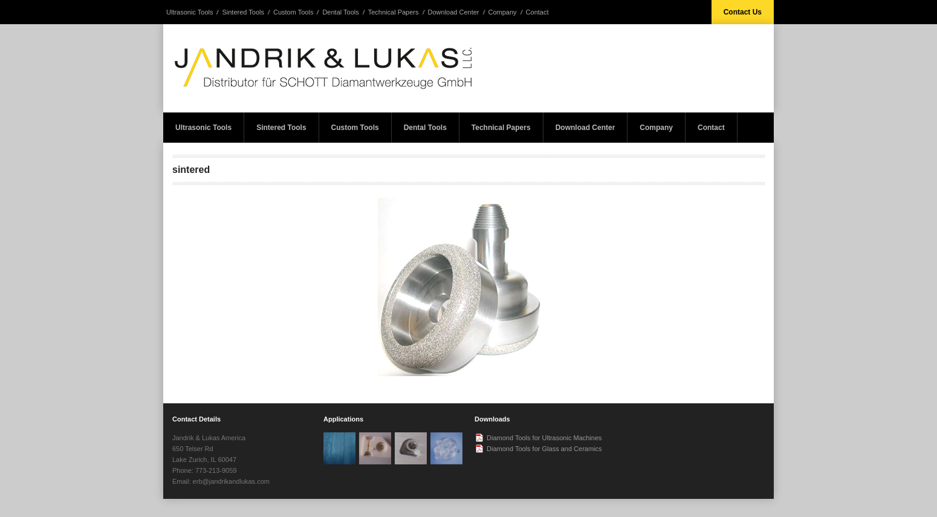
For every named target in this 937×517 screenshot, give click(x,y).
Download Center (453, 12)
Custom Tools (293, 12)
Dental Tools (340, 12)
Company (502, 12)
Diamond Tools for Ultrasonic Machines (544, 437)
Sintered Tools (243, 12)
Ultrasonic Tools (189, 12)
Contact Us (743, 12)
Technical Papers (393, 12)
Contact (537, 12)
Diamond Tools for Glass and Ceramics (544, 448)
